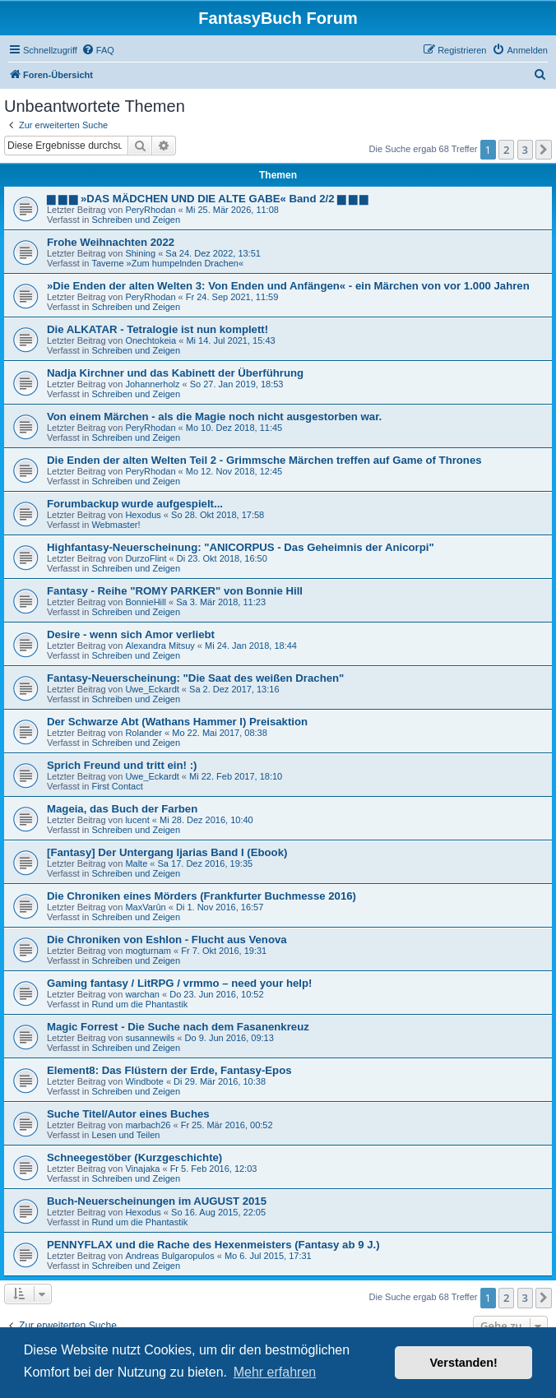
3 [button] (525, 149)
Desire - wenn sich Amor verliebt (131, 634)
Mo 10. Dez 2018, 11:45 (234, 428)
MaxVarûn (145, 907)
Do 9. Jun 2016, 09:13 (229, 1038)
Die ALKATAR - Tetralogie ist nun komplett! (157, 329)
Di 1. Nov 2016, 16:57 (219, 907)
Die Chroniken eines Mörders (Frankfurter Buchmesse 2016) (201, 896)
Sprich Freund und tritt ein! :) (122, 765)
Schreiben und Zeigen (135, 220)
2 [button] (506, 149)
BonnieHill (145, 602)
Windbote (144, 1081)
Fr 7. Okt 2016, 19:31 (223, 951)
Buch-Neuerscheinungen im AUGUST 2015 (156, 1201)
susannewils (149, 1038)
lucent (137, 820)
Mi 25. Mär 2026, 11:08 (232, 210)
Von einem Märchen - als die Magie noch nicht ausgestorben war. (214, 416)
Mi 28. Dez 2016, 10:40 (206, 820)
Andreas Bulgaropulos (169, 1256)
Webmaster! (115, 525)
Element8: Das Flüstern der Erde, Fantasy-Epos (169, 1070)
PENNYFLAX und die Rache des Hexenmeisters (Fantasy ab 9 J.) (213, 1244)
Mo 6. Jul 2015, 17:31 (268, 1256)
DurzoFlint (145, 558)
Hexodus (142, 515)
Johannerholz (152, 384)
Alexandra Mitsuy (159, 645)
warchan (142, 994)
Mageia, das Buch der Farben (122, 809)
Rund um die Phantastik (139, 1004)
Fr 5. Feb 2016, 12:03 (213, 1168)
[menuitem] (97, 50)
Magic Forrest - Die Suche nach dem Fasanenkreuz (178, 1027)
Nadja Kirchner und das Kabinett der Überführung (175, 373)
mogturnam (148, 951)
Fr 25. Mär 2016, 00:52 (227, 1125)
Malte (136, 863)
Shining (140, 253)
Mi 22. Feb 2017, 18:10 (235, 776)
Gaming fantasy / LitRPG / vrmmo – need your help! (179, 983)
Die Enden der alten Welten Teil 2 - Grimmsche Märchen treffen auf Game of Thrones (264, 460)
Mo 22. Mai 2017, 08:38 (219, 733)
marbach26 (147, 1125)
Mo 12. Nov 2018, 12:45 (234, 471)
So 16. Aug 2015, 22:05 (218, 1212)
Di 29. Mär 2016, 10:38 (220, 1081)
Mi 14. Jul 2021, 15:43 (230, 340)
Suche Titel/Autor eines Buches (128, 1114)
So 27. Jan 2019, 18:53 (237, 384)
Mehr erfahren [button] (275, 1372)
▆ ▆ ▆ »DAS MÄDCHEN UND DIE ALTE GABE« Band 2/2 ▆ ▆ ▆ (207, 198)
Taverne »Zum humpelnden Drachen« (167, 263)
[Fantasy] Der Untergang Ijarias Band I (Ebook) (167, 852)
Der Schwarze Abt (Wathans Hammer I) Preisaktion (177, 721)
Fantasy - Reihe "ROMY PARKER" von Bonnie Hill (175, 591)
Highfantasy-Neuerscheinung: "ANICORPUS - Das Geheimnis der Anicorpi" (240, 547)
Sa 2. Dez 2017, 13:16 (234, 689)
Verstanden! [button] (464, 1362)
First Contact (116, 786)
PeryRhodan (150, 210)
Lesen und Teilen (125, 1135)
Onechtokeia (150, 340)
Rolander (143, 733)
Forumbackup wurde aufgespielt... (135, 504)
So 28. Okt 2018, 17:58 (217, 515)
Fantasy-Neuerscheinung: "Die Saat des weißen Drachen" (195, 678)
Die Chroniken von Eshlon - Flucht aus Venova (167, 939)
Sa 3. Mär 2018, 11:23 (221, 602)
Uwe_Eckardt (151, 689)
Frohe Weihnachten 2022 (110, 242)
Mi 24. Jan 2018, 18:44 (251, 645)
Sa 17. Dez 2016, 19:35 (205, 863)
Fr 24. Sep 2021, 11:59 (232, 297)
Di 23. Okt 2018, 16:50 (222, 558)
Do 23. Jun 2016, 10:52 (216, 994)
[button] (543, 150)
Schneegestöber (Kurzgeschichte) (134, 1157)
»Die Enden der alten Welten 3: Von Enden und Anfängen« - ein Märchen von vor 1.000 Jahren (288, 286)
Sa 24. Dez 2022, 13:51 (213, 253)
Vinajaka (142, 1168)
